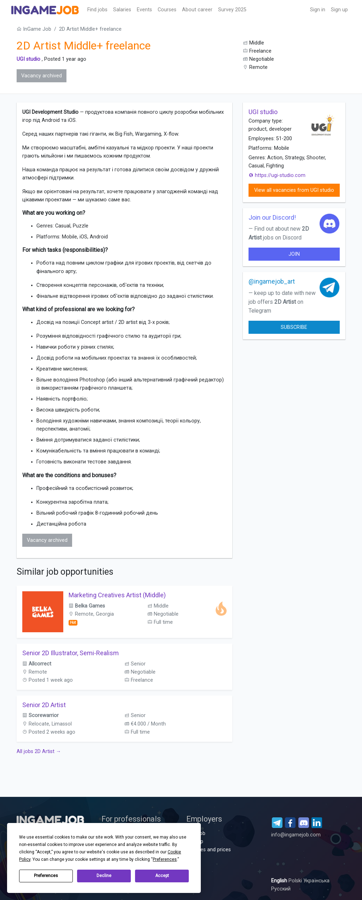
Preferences (46, 875)
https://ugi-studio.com (277, 175)
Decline (104, 875)
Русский (281, 889)
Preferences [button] (165, 859)
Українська (316, 881)
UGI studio (28, 59)
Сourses (167, 10)
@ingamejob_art (272, 281)
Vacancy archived (41, 76)
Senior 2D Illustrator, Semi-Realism (70, 653)
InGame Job (34, 29)
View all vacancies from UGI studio (294, 190)
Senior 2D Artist (44, 705)
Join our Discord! (272, 217)
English (279, 881)
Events (144, 10)
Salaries (122, 10)
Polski (295, 881)
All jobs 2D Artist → (39, 751)
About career (197, 10)
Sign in (317, 10)
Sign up (339, 10)
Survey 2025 (232, 10)
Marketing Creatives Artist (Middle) (117, 595)
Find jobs (97, 10)
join (294, 254)
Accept (162, 875)
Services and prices (208, 850)
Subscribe (294, 327)
